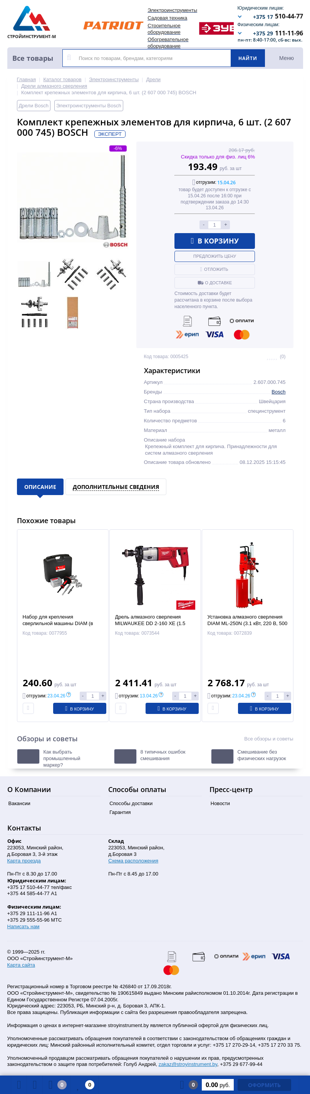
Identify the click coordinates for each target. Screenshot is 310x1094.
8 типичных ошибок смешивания (163, 755)
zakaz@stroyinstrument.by (188, 1064)
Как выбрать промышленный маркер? (62, 758)
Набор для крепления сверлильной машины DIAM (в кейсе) (58, 623)
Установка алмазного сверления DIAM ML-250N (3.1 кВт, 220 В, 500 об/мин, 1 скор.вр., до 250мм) (248, 623)
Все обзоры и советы (268, 739)
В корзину (215, 240)
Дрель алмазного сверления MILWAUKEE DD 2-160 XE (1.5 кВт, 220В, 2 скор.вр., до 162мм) (152, 623)
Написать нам (23, 926)
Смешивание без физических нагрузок (262, 755)
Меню (286, 58)
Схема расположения (133, 861)
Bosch (278, 392)
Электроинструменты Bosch (88, 105)
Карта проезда (24, 861)
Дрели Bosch (34, 105)
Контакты (24, 827)
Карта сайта (21, 965)
